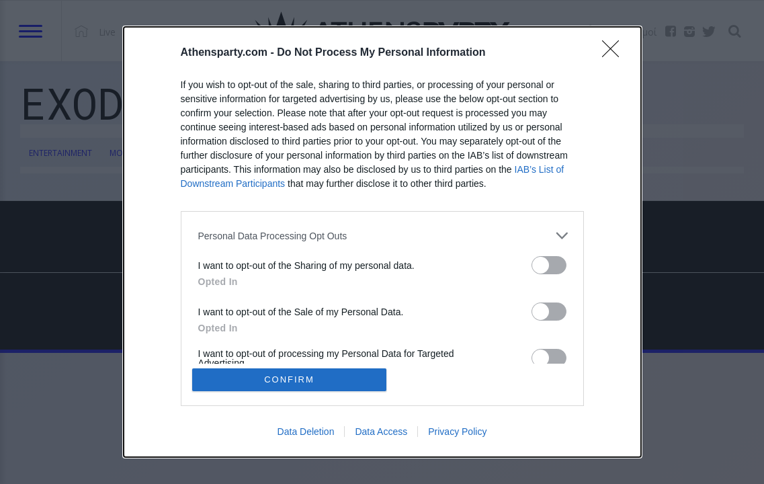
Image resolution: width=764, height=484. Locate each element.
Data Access (381, 431)
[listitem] (382, 236)
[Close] (615, 53)
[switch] (549, 265)
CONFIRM (289, 379)
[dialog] (382, 242)
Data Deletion (306, 431)
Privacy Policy (457, 431)
